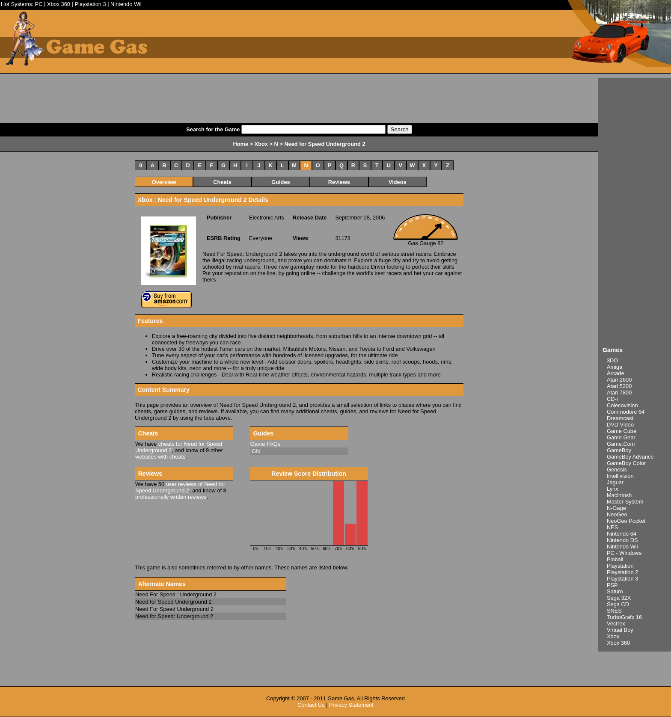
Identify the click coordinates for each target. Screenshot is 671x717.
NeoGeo (617, 514)
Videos (398, 182)
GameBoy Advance (630, 456)
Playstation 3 (90, 4)
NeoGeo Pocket (626, 521)
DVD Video (620, 424)
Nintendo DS (622, 540)
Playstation (620, 566)
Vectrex (616, 623)
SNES (614, 610)
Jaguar (615, 482)
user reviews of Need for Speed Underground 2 (180, 487)
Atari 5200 (619, 386)
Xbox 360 (58, 4)
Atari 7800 (619, 392)
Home (240, 144)
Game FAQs (265, 444)
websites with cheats (160, 456)
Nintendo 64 (621, 533)
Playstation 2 (622, 572)
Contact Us (310, 705)
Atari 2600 (619, 379)
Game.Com (621, 444)
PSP (612, 585)
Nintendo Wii (126, 4)
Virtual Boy (620, 630)
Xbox (613, 636)
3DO (612, 360)
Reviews (339, 182)
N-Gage (616, 508)
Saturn (615, 591)
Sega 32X (619, 598)
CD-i (612, 399)
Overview (164, 182)
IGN (255, 451)
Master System (625, 501)
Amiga (614, 367)
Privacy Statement (351, 705)
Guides (280, 182)
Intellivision (620, 476)
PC (39, 4)
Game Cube (621, 431)
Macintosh (619, 495)
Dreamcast (620, 418)
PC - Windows (624, 553)
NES (612, 527)
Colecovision (622, 405)
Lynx (612, 489)
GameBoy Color (626, 463)
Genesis (617, 469)
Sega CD (618, 604)
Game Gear (621, 437)
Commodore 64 (625, 412)
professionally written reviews (170, 497)
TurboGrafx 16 (624, 617)
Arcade (615, 373)
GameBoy (619, 450)
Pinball (615, 559)
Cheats (222, 182)
